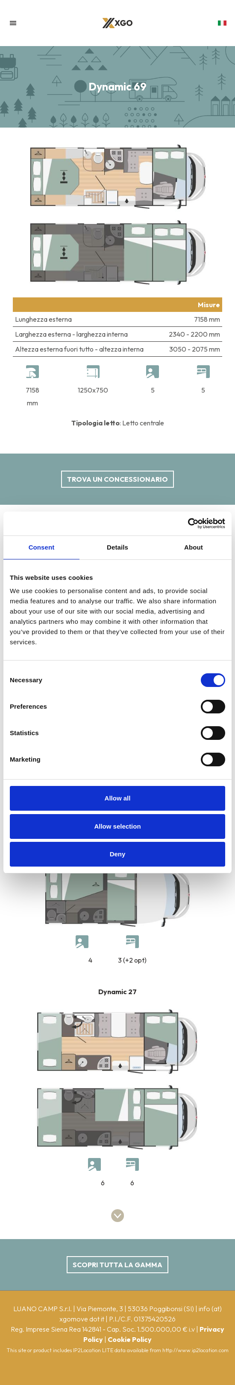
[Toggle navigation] (13, 23)
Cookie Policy (130, 1339)
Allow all (118, 798)
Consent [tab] (42, 547)
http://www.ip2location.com (195, 1350)
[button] (222, 27)
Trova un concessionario (117, 479)
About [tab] (193, 547)
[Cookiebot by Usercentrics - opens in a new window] (187, 523)
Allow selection (117, 826)
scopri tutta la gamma (117, 1264)
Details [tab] (117, 547)
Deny (118, 854)
